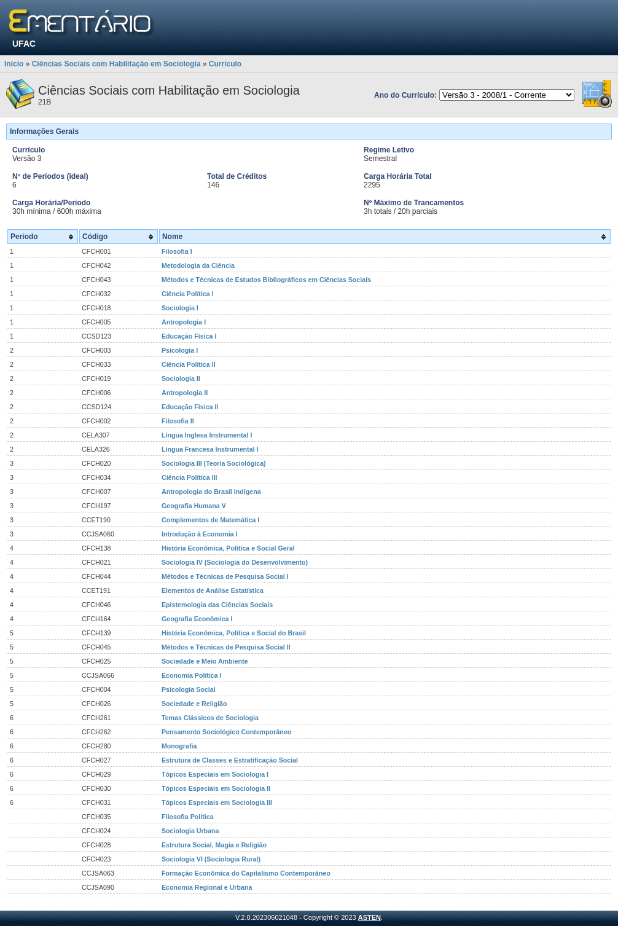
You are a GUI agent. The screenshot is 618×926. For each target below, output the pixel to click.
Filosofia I (177, 251)
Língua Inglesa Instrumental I (207, 435)
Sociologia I (180, 308)
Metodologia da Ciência (198, 265)
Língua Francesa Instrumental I (210, 449)
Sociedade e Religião (194, 703)
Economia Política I (192, 675)
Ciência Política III (189, 477)
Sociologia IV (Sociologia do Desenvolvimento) (235, 562)
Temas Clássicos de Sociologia (210, 717)
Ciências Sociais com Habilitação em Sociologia (116, 64)
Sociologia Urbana (190, 830)
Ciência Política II (189, 364)
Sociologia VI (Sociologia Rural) (211, 859)
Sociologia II (181, 378)
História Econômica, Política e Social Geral (228, 548)
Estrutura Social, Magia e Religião (214, 845)
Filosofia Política (188, 816)
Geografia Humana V (194, 505)
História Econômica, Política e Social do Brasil (234, 633)
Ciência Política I (188, 293)
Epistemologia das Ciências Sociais (217, 604)
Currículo (225, 64)
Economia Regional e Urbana (207, 887)
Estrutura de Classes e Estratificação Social (230, 760)
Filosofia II (178, 421)
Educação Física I (189, 336)
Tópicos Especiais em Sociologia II (216, 788)
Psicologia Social (189, 689)
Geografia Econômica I (197, 618)
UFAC (24, 44)
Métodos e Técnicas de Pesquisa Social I (225, 576)
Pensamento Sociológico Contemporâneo (226, 732)
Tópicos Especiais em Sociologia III (217, 802)
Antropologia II (185, 392)
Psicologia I (180, 350)
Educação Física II (190, 406)
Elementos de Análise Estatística (213, 590)
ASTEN (369, 917)
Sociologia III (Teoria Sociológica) (214, 463)
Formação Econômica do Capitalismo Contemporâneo (246, 873)
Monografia (179, 746)
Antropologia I (184, 322)
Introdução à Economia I (200, 534)
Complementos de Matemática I (210, 520)
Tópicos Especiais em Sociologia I (215, 774)
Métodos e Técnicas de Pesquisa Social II (226, 647)
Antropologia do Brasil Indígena (211, 491)
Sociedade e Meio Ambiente (205, 661)
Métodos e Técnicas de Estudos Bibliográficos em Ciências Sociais (266, 279)
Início (13, 64)
